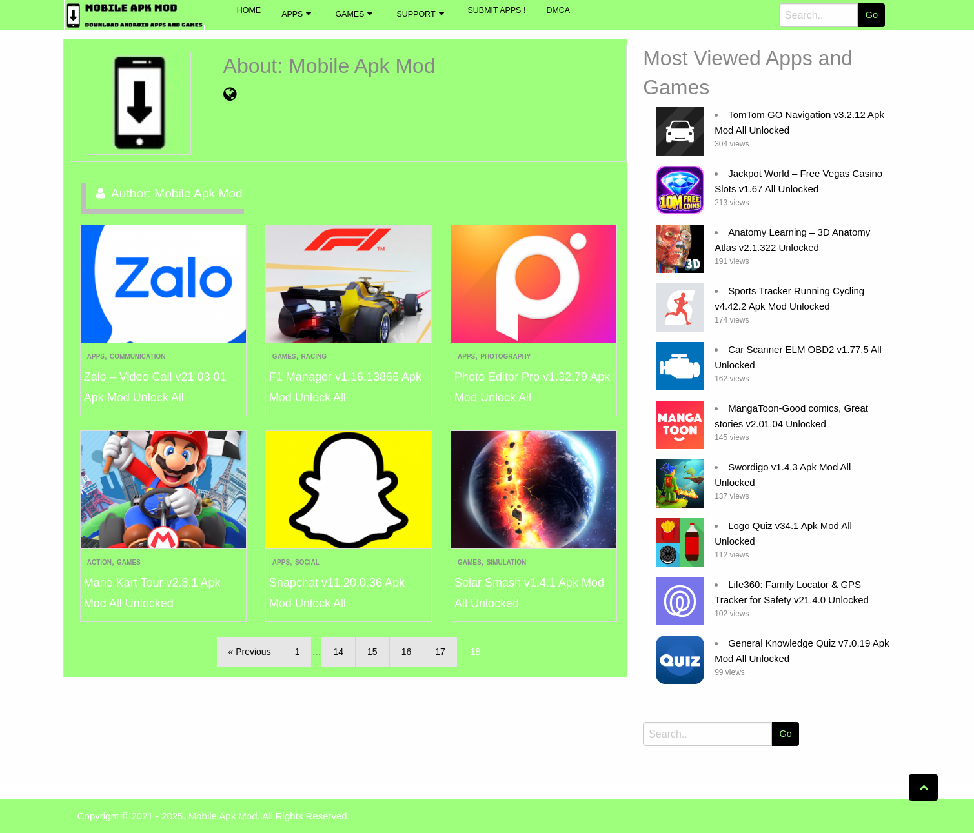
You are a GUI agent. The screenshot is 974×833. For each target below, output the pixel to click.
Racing (314, 356)
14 (338, 652)
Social (307, 562)
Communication (137, 356)
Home (249, 10)
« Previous (249, 652)
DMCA (558, 10)
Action (99, 562)
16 (406, 652)
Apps (292, 14)
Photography (505, 356)
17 (440, 652)
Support (415, 14)
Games (349, 14)
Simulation (506, 562)
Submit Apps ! (497, 10)
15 (372, 652)
